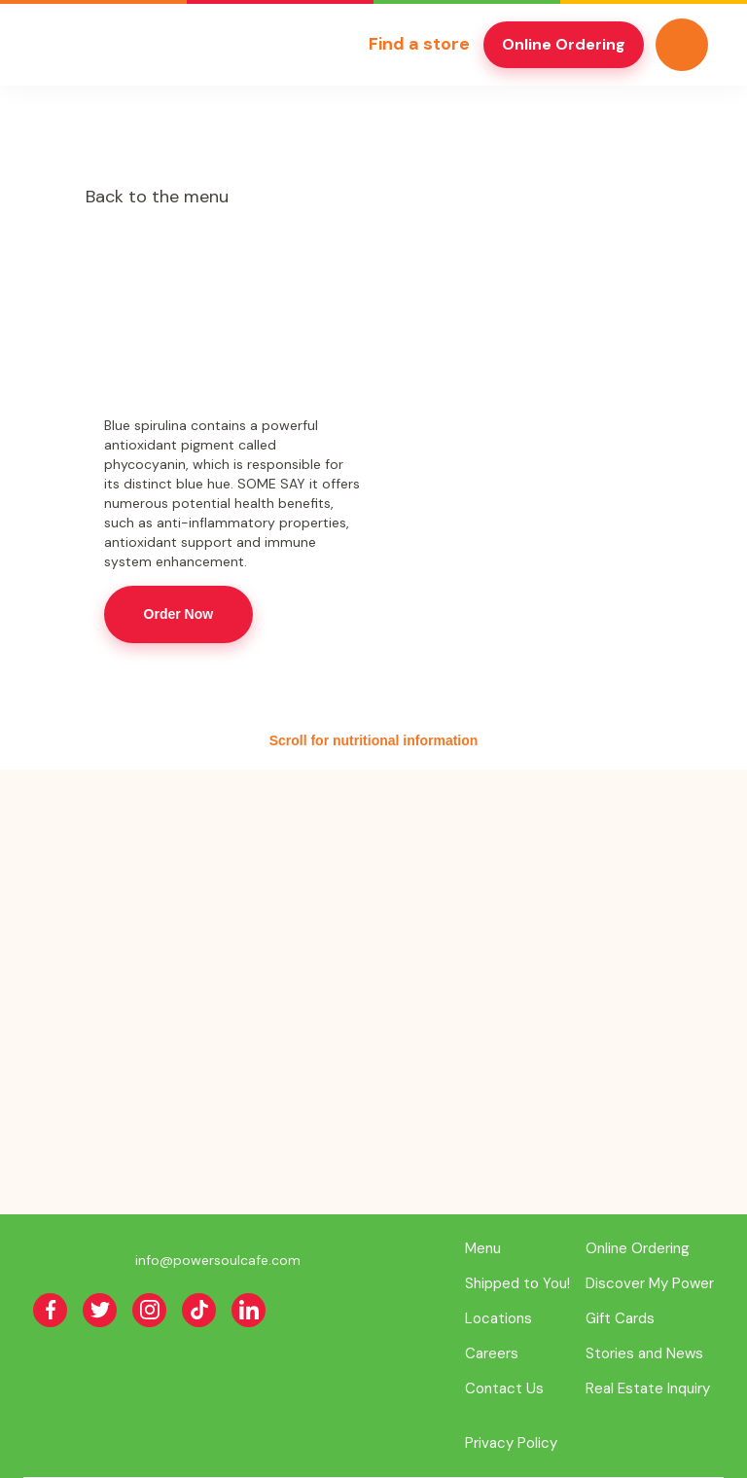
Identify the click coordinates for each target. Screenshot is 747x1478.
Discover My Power (650, 1283)
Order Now (179, 614)
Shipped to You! (517, 1283)
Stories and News (644, 1353)
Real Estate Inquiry (648, 1388)
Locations (498, 1318)
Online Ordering (563, 44)
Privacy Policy (511, 1443)
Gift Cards (620, 1318)
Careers (491, 1353)
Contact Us (504, 1388)
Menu (483, 1248)
